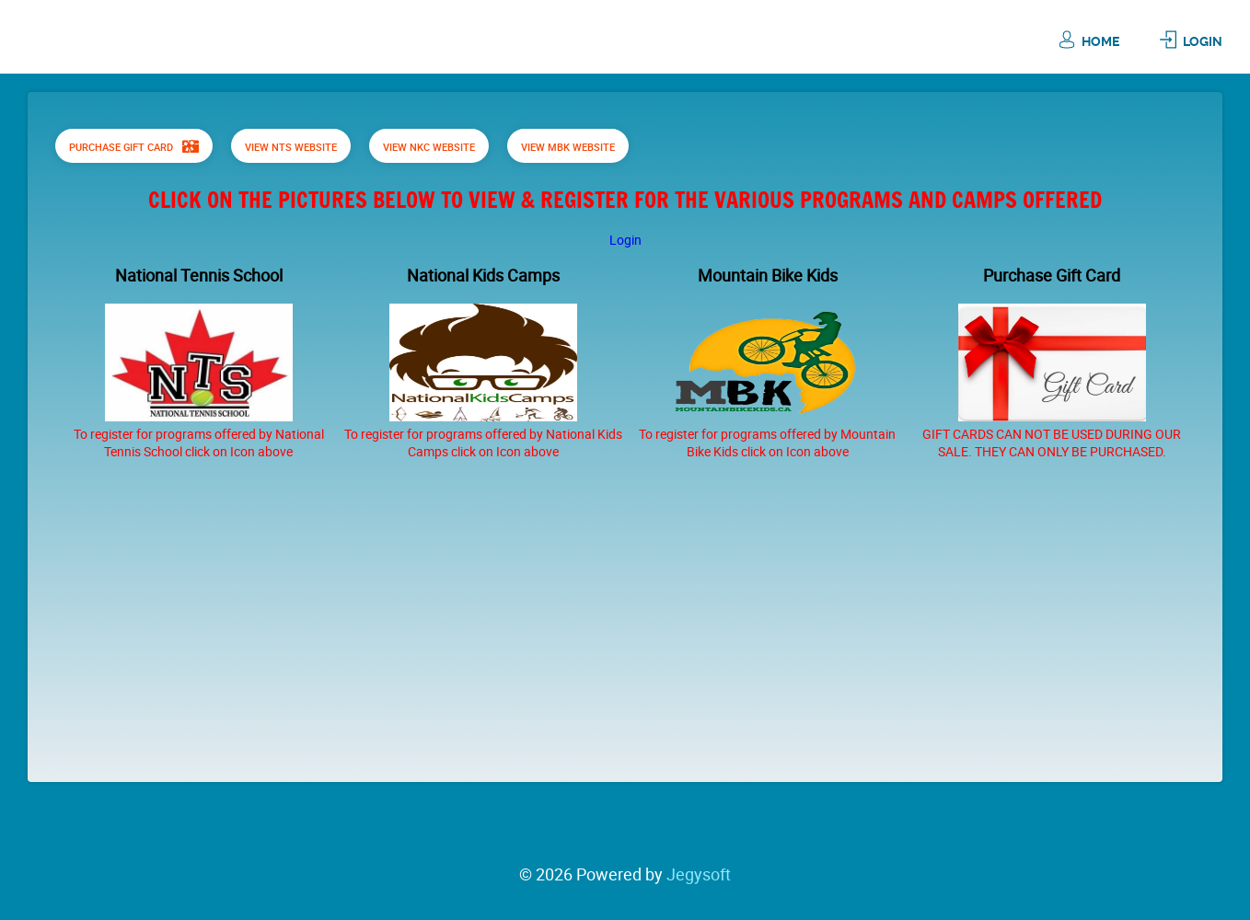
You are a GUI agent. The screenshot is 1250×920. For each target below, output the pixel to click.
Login (1202, 41)
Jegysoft (698, 874)
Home (1100, 41)
